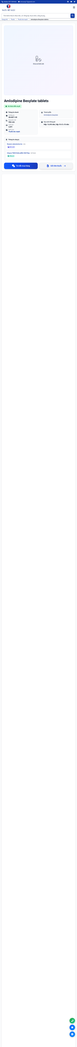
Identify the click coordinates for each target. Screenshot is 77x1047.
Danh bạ (44, 1017)
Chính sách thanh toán (10, 1032)
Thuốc (13, 19)
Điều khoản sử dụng (9, 1027)
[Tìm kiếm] (72, 16)
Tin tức (43, 1011)
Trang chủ (5, 19)
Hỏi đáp (43, 1014)
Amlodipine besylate (51, 115)
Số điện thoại (43, 809)
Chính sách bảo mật (9, 1030)
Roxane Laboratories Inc (16, 144)
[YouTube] (71, 2)
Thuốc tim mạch (23, 19)
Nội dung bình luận (12, 826)
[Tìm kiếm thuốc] (38, 15)
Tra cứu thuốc (45, 1009)
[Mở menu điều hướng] (73, 7)
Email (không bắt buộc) (13, 817)
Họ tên (8, 809)
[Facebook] (68, 2)
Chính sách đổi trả (8, 1035)
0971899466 (52, 1030)
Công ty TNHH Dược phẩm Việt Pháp (21, 153)
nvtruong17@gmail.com (54, 1033)
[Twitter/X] (75, 2)
